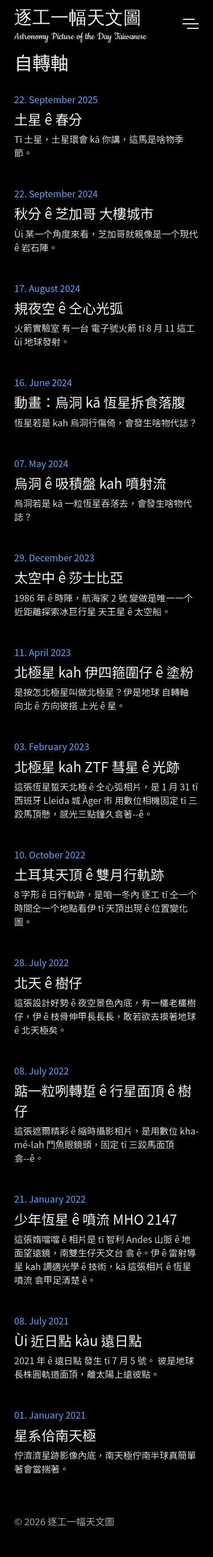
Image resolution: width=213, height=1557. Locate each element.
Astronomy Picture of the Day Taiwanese (80, 37)
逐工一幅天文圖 (77, 19)
